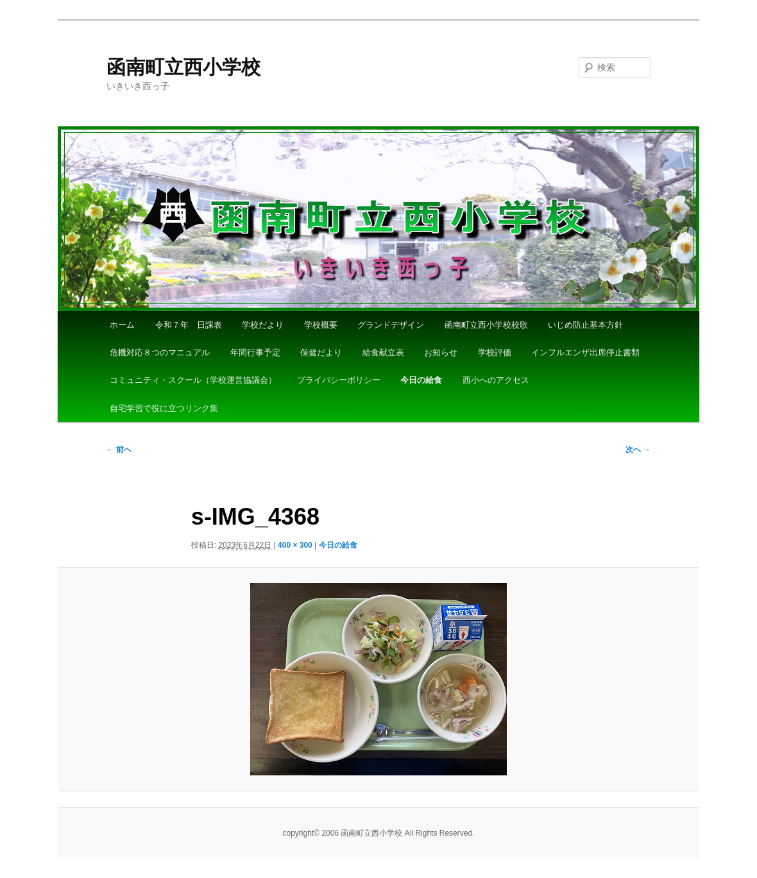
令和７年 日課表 (188, 325)
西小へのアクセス (496, 380)
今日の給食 (421, 380)
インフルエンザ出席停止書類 (585, 352)
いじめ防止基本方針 (585, 325)
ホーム (122, 325)
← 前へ (119, 449)
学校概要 (320, 325)
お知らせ (440, 352)
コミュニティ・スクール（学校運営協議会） (193, 380)
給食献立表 (383, 352)
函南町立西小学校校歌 (486, 325)
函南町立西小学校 (183, 67)
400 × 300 (295, 545)
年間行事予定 (255, 352)
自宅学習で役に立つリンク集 (164, 408)
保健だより (321, 352)
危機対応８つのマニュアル (160, 352)
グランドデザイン (390, 325)
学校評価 (494, 352)
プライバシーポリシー (338, 380)
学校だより (263, 325)
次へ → (638, 449)
